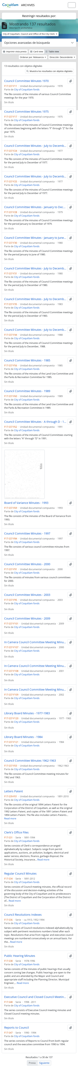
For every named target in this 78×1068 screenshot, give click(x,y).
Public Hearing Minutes (19, 956)
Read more (10, 818)
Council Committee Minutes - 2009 (27, 618)
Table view (52, 51)
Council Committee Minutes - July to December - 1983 (35, 299)
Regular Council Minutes (20, 873)
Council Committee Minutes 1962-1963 (30, 760)
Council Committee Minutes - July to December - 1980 (35, 268)
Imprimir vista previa (14, 51)
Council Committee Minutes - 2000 (27, 564)
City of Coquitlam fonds (27, 89)
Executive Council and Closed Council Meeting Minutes (35, 997)
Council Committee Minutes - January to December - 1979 (35, 207)
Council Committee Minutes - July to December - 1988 (35, 329)
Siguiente (44, 1063)
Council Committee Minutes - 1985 (27, 360)
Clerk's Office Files (16, 832)
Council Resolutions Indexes (23, 914)
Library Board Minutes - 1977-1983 (27, 713)
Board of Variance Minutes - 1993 (26, 503)
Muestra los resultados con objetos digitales (49, 71)
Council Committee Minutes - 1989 (27, 391)
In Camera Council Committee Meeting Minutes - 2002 (35, 689)
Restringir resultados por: (39, 16)
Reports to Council (16, 1027)
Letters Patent (13, 791)
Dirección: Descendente (61, 57)
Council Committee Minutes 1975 (26, 111)
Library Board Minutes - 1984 (23, 737)
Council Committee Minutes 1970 (26, 81)
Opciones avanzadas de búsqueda (27, 43)
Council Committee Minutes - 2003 (27, 595)
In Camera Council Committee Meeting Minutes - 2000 (35, 642)
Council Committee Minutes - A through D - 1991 (35, 421)
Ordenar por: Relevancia (32, 57)
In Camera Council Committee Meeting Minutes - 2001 (35, 666)
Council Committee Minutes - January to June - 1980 (35, 237)
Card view (36, 51)
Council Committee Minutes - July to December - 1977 (35, 146)
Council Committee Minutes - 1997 (27, 533)
